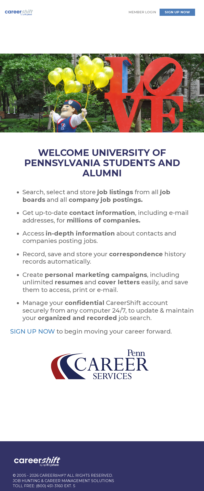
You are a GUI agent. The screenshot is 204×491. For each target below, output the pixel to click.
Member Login (142, 12)
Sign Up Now (177, 12)
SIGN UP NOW (32, 331)
